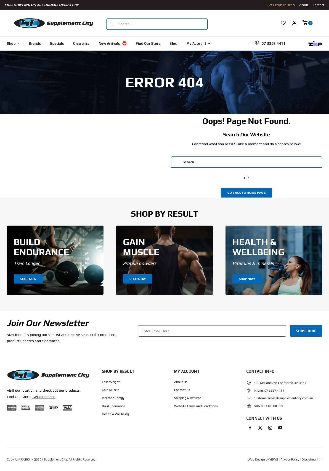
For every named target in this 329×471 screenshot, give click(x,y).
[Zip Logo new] (315, 43)
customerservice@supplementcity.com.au (283, 398)
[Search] (112, 24)
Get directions (44, 397)
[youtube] (280, 428)
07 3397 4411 (274, 390)
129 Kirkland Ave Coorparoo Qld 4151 (280, 383)
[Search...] (157, 24)
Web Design (256, 459)
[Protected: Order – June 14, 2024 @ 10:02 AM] (48, 371)
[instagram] (270, 428)
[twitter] (260, 428)
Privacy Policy (290, 459)
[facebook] (250, 428)
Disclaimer (309, 459)
